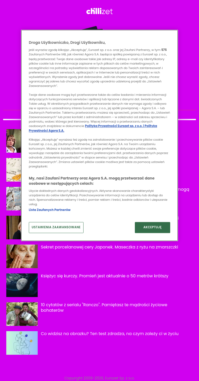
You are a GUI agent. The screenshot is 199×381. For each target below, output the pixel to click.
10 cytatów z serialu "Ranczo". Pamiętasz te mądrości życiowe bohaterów (104, 307)
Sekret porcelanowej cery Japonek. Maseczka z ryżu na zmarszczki (109, 247)
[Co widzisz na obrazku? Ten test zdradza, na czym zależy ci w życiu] (22, 343)
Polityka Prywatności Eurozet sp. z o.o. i (115, 126)
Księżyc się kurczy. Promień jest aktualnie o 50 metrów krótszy (104, 276)
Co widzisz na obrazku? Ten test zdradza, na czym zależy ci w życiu (110, 334)
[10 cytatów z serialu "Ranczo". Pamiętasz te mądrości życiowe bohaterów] (22, 314)
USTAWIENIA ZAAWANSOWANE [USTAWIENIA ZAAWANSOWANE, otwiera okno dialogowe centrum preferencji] (56, 227)
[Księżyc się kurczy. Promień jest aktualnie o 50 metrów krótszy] (22, 285)
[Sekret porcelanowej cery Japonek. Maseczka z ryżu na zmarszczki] (22, 256)
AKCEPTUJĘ (152, 227)
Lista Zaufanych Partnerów (49, 210)
